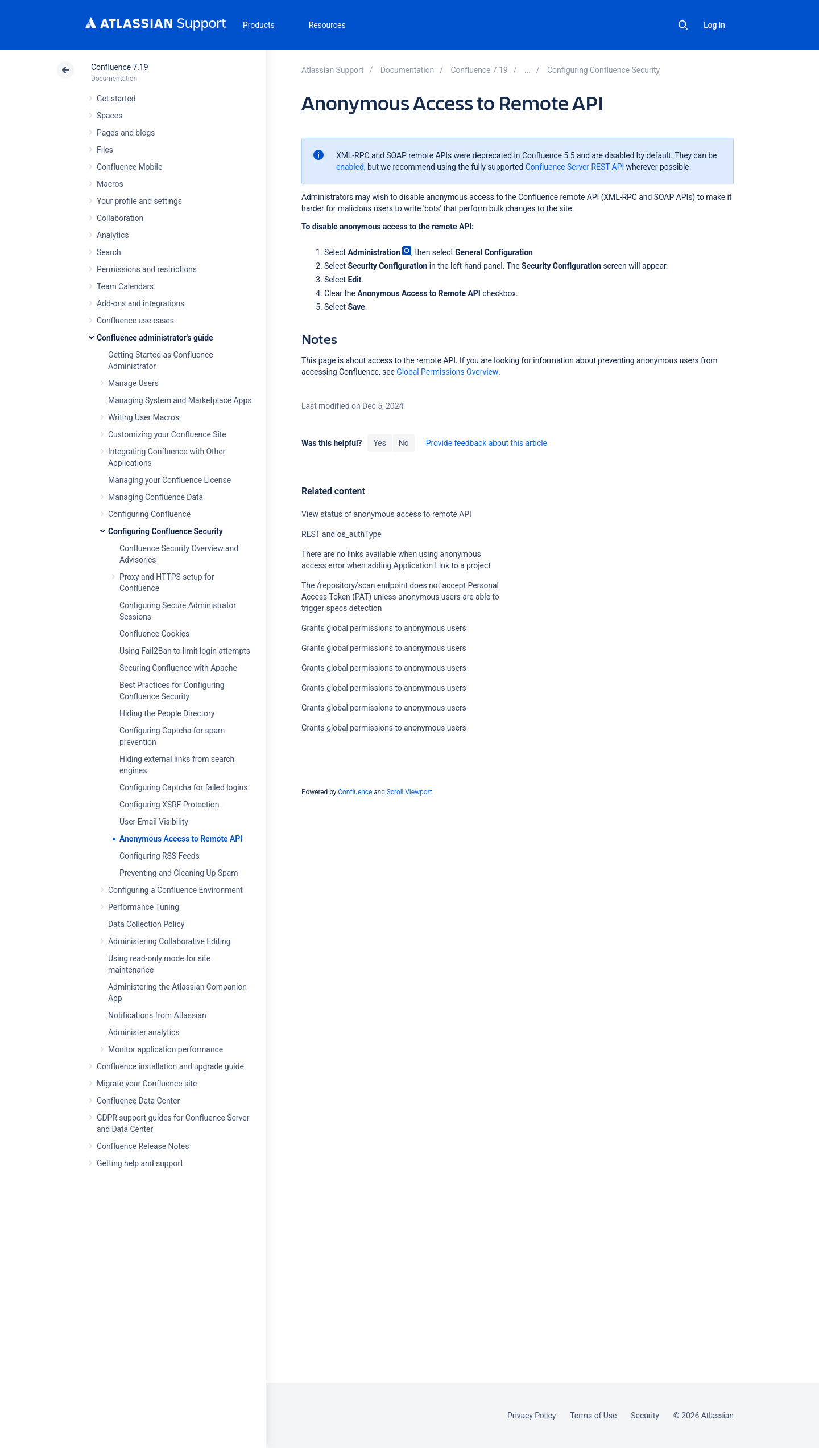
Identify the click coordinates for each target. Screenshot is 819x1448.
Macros (110, 183)
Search (683, 25)
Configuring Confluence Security (165, 531)
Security (645, 1415)
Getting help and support (140, 1163)
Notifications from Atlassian (157, 1015)
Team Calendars (125, 286)
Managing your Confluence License (169, 480)
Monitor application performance (165, 1049)
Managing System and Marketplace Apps (179, 400)
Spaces (109, 115)
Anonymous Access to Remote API (180, 838)
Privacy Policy (531, 1415)
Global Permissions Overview (447, 371)
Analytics (113, 235)
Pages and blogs (126, 132)
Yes (379, 443)
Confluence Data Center (138, 1100)
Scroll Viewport (409, 792)
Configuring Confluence (149, 514)
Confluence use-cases (135, 320)
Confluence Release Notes (143, 1146)
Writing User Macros (143, 417)
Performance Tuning (143, 907)
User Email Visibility (153, 821)
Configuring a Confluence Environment (175, 890)
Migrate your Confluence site (147, 1083)
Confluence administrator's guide (155, 337)
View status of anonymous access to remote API (386, 514)
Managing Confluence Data (155, 497)
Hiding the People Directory (166, 713)
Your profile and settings (139, 201)
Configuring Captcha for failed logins (183, 787)
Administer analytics (143, 1032)
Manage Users (133, 383)
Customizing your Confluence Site (167, 434)
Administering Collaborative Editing (169, 941)
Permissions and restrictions (147, 269)
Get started (116, 98)
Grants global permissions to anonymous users (383, 628)
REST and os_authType (341, 534)
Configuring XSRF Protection (169, 804)
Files (105, 149)
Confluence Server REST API (575, 166)
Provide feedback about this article (486, 443)
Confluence (355, 792)
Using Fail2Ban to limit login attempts (184, 650)
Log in (714, 25)
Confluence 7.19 (119, 67)
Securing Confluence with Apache (178, 667)
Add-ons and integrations (140, 303)
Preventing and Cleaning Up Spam (178, 872)
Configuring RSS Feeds (159, 855)
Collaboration (120, 218)
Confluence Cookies (154, 633)
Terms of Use (593, 1415)
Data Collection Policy (146, 924)
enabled (350, 166)
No (404, 443)
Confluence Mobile (129, 166)
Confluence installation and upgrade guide (170, 1066)
